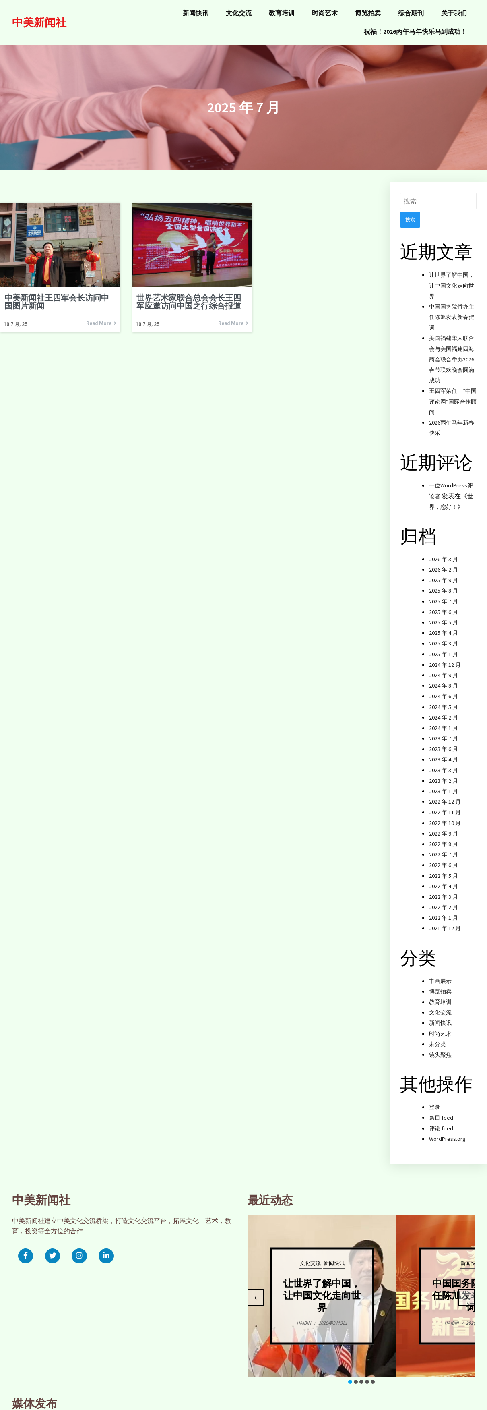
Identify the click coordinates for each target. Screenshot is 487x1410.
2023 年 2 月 (443, 774)
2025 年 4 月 (443, 626)
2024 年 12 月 (445, 658)
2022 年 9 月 (443, 827)
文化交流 (440, 1006)
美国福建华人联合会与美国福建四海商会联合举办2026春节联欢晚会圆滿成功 (451, 353)
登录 (434, 1101)
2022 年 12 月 (445, 795)
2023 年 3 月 (443, 764)
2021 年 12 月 (445, 922)
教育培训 (440, 995)
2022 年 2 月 (443, 901)
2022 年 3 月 (443, 890)
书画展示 (440, 975)
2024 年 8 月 (443, 679)
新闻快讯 (440, 1016)
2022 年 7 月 (443, 848)
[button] (232, 1377)
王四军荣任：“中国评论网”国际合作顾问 (453, 395)
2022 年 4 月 (443, 880)
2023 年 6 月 (443, 742)
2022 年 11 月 (445, 806)
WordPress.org (447, 1132)
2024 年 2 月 (443, 711)
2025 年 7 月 (443, 595)
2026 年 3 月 (443, 553)
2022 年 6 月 (443, 859)
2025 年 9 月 (443, 574)
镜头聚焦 (440, 1048)
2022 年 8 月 (443, 838)
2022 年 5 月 (443, 869)
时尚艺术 (440, 1027)
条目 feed (441, 1111)
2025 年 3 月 (443, 637)
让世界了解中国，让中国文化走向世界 (451, 279)
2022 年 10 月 (445, 816)
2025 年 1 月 (443, 647)
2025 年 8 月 (443, 584)
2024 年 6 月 (443, 690)
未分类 (437, 1038)
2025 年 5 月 (443, 616)
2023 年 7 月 (443, 732)
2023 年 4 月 (443, 753)
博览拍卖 (440, 985)
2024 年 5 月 (443, 700)
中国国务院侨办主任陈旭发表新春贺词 (451, 311)
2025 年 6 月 (443, 606)
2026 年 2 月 (443, 563)
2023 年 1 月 (443, 785)
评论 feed (441, 1122)
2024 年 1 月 (443, 722)
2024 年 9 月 (443, 669)
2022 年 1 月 (443, 911)
